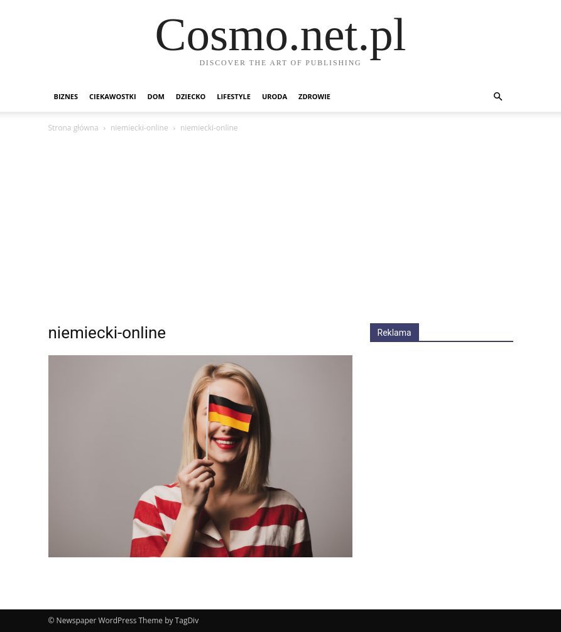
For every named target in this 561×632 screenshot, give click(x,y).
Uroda (274, 96)
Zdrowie (314, 96)
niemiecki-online (139, 127)
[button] (498, 97)
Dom (156, 96)
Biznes (66, 96)
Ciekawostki (112, 96)
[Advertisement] (280, 229)
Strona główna (73, 127)
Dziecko (190, 96)
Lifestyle (234, 96)
